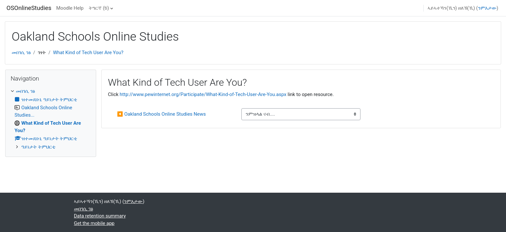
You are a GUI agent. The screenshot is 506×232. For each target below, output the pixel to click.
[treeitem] (51, 119)
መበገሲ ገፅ (21, 52)
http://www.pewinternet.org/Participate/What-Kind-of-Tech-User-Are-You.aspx (203, 94)
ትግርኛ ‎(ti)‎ (99, 8)
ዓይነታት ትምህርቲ (38, 147)
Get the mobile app (94, 223)
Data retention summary (100, 216)
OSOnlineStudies (28, 8)
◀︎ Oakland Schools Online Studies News (161, 114)
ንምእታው (487, 8)
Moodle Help (70, 8)
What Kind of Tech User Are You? (88, 52)
